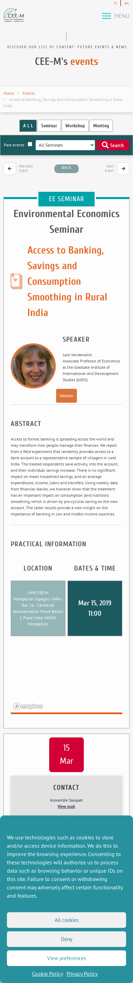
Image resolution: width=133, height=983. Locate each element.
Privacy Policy (82, 973)
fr (115, 3)
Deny (66, 939)
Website (66, 395)
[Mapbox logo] (28, 706)
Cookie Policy (47, 973)
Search (113, 145)
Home (8, 93)
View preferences (66, 958)
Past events (18, 144)
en (126, 3)
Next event (109, 168)
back (66, 167)
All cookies (67, 920)
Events (29, 93)
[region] (67, 679)
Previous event (26, 168)
